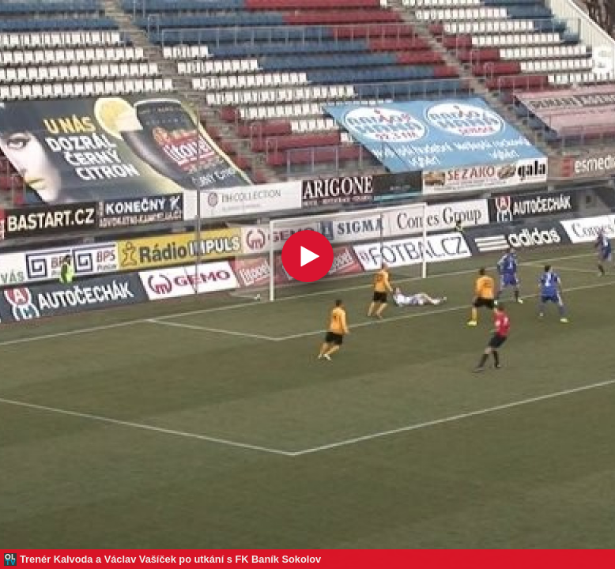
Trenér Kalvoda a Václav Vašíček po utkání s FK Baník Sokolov (170, 559)
